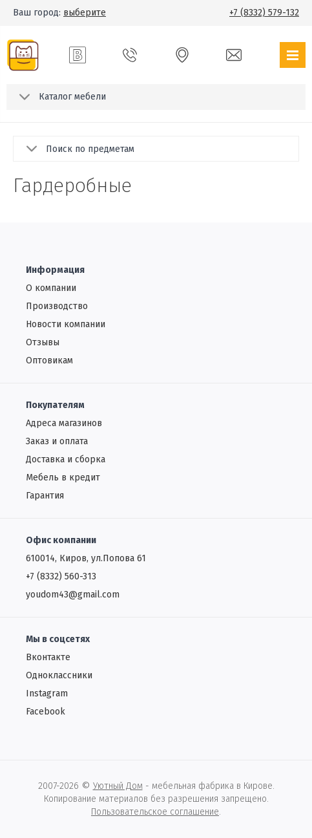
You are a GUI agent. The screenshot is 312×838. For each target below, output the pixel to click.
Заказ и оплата (57, 441)
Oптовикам (49, 360)
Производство (57, 306)
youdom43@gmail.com (73, 594)
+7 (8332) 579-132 (264, 12)
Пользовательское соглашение (155, 811)
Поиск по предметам (90, 149)
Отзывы (42, 342)
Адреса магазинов (64, 423)
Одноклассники (59, 675)
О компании (51, 288)
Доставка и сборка (65, 459)
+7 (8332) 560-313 (61, 576)
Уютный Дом (118, 785)
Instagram (47, 693)
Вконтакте (48, 657)
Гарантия (45, 495)
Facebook (45, 711)
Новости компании (65, 324)
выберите (84, 12)
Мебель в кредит (63, 477)
